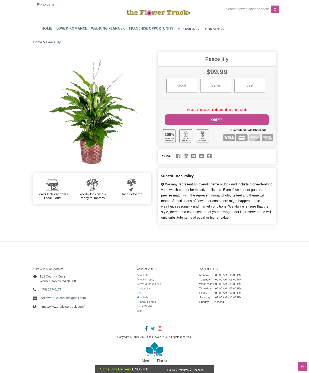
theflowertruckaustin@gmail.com (63, 297)
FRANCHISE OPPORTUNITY (151, 28)
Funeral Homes (146, 301)
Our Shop (215, 29)
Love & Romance (71, 28)
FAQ (139, 292)
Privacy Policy (145, 278)
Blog (139, 310)
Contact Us (144, 287)
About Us (142, 274)
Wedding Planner (108, 28)
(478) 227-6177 (51, 288)
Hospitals (142, 296)
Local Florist (144, 305)
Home (47, 28)
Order (217, 119)
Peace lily (53, 42)
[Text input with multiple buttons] (247, 9)
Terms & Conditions (149, 283)
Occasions (189, 29)
